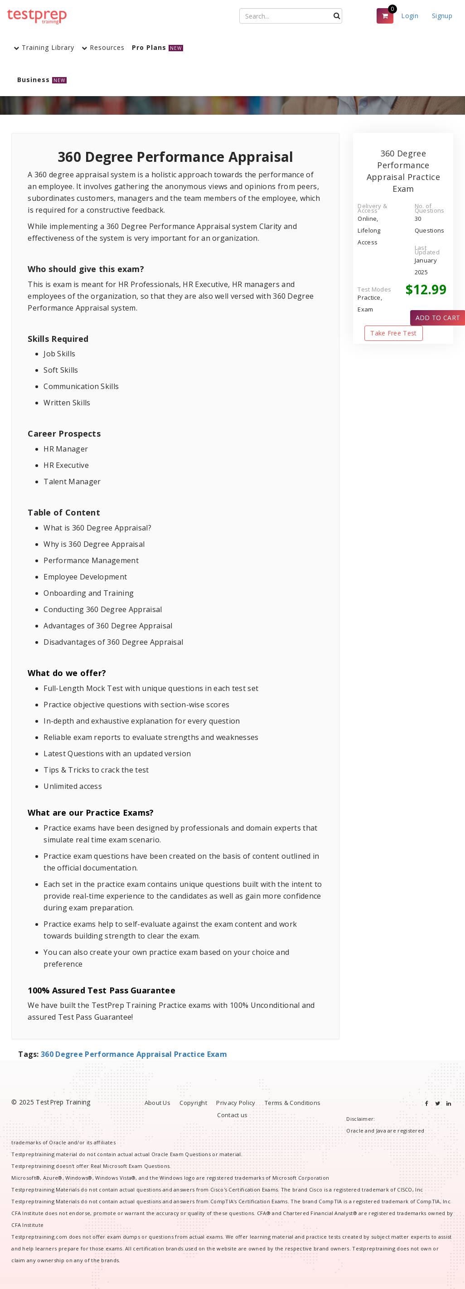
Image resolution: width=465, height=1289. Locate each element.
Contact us (232, 1115)
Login (409, 15)
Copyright (193, 1103)
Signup (442, 15)
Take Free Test (393, 333)
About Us (157, 1103)
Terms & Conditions (292, 1103)
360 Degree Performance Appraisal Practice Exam (134, 1054)
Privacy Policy (235, 1103)
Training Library (44, 47)
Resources (103, 47)
